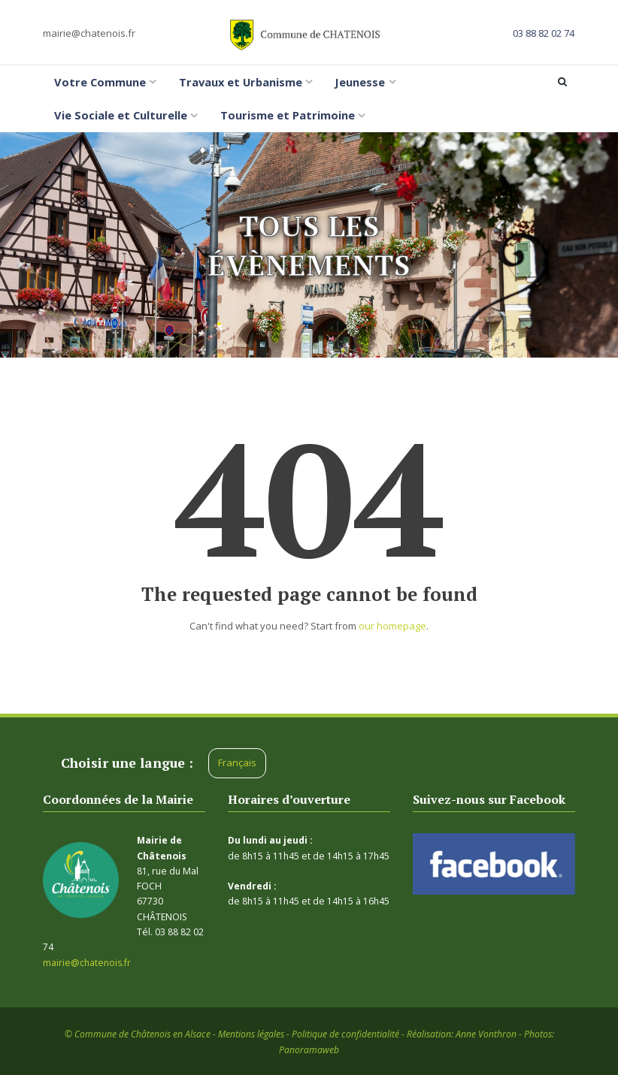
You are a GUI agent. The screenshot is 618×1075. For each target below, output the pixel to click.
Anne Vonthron (486, 1034)
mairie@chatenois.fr (89, 33)
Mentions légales (251, 1034)
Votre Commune (100, 81)
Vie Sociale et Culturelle (120, 114)
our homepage (392, 626)
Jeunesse (360, 81)
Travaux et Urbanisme (240, 81)
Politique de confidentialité (345, 1034)
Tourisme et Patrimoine (287, 114)
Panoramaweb (309, 1049)
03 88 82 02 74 (543, 33)
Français (237, 762)
